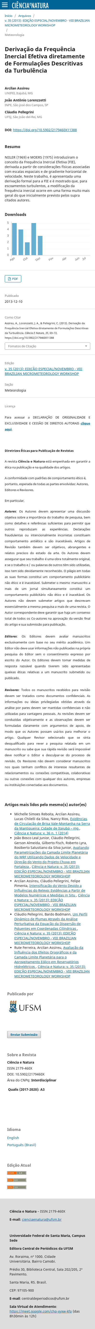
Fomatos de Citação (22, 346)
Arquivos (24, 16)
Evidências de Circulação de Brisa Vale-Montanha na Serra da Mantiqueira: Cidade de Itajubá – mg (52, 823)
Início (8, 16)
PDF (14, 279)
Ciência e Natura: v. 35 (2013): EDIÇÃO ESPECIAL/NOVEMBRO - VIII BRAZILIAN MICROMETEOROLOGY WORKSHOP (52, 871)
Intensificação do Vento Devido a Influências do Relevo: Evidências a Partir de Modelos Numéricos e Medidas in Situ (49, 890)
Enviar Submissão (24, 1034)
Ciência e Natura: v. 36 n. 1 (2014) (41, 833)
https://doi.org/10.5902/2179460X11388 (45, 130)
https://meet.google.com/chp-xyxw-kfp (41, 1311)
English (13, 1137)
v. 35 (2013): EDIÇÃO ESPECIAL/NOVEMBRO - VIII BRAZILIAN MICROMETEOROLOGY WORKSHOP (47, 22)
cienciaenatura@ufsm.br (42, 1219)
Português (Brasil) (21, 1145)
